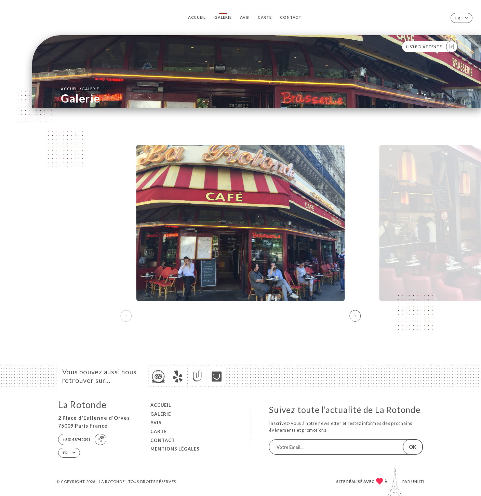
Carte (265, 17)
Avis (244, 17)
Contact (290, 17)
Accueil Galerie (80, 88)
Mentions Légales (175, 449)
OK (412, 447)
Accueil (197, 17)
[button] (355, 315)
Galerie (222, 17)
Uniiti (418, 481)
